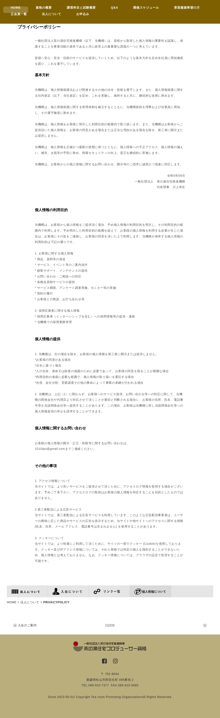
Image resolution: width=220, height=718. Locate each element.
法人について (51, 14)
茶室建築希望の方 (187, 7)
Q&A (114, 7)
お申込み (82, 14)
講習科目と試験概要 (81, 7)
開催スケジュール (146, 7)
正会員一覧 (19, 14)
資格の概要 (44, 7)
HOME (16, 7)
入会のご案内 (25, 625)
